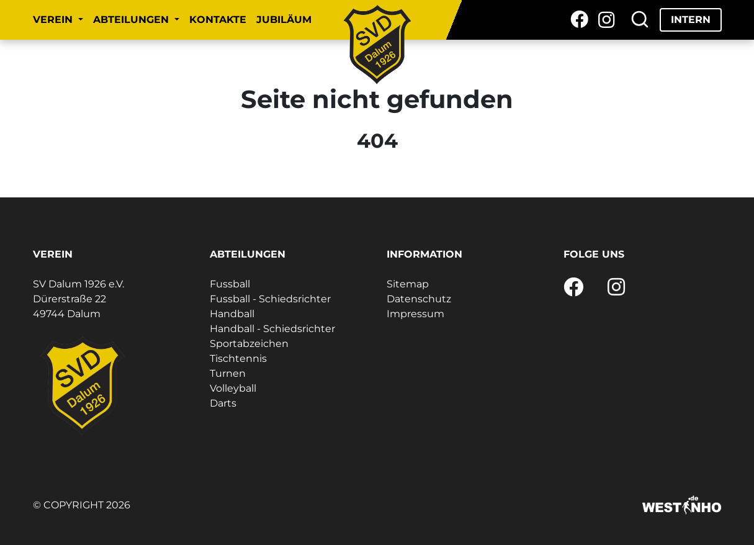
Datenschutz (419, 299)
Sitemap (408, 284)
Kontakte (217, 19)
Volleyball (233, 388)
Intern (691, 19)
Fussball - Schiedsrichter (270, 299)
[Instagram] (606, 20)
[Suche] (640, 20)
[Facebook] (579, 20)
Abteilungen (132, 19)
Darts (223, 403)
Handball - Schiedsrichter (272, 329)
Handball (232, 314)
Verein (54, 19)
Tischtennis (238, 358)
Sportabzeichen (249, 343)
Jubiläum (284, 19)
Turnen (228, 373)
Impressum (415, 314)
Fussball (230, 284)
